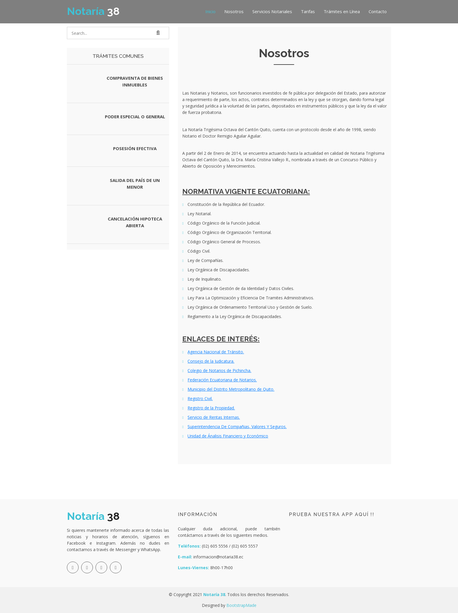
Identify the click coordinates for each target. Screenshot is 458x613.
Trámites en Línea (342, 11)
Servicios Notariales (272, 11)
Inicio (210, 11)
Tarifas (308, 11)
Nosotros (234, 11)
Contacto (378, 11)
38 (93, 11)
